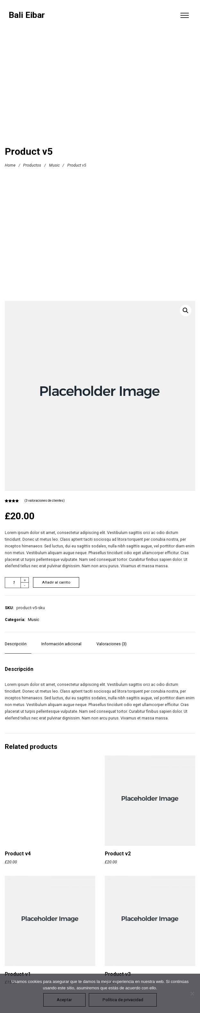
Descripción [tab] (16, 643)
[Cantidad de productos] (17, 582)
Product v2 (118, 854)
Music (54, 165)
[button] (185, 310)
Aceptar (64, 999)
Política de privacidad (123, 999)
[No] (192, 993)
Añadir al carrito (56, 582)
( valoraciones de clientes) (44, 500)
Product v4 (18, 854)
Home (10, 165)
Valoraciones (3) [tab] (111, 643)
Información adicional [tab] (61, 643)
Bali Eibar (27, 15)
